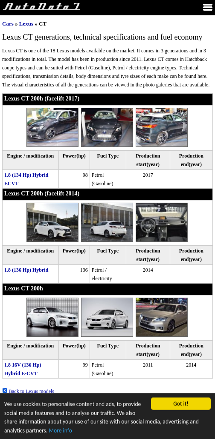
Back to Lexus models (28, 391)
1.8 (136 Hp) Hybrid (26, 270)
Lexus (26, 23)
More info (60, 431)
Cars (8, 23)
